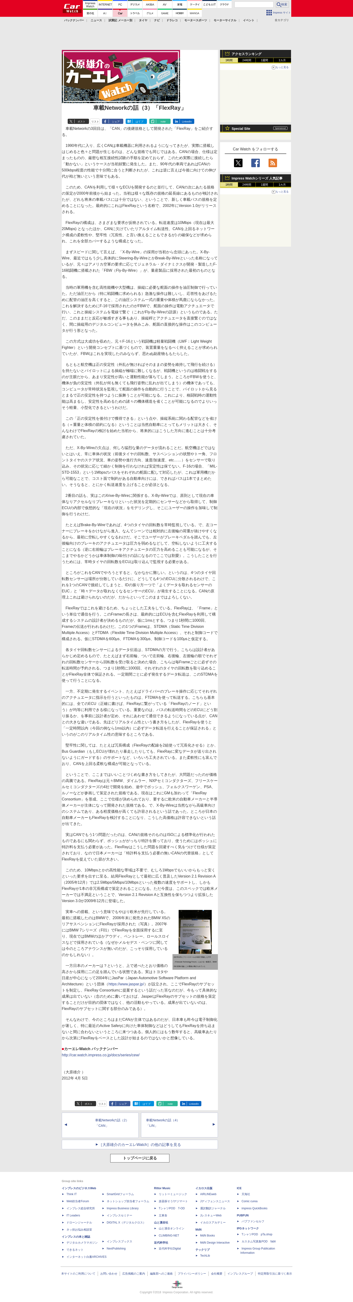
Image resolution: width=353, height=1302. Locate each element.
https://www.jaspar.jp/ (126, 984)
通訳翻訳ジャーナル (213, 1208)
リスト (95, 121)
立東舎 (163, 1215)
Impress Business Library (123, 1208)
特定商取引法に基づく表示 (275, 1273)
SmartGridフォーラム (120, 1194)
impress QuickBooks (254, 1208)
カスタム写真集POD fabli (259, 1241)
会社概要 (216, 1273)
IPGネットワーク (248, 1228)
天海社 (246, 1194)
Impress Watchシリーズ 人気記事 (257, 178)
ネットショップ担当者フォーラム (128, 1201)
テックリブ (202, 1249)
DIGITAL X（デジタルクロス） (126, 1222)
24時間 (246, 60)
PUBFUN (243, 1215)
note (163, 121)
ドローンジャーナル (79, 1222)
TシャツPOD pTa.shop (257, 1234)
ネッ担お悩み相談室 (79, 1229)
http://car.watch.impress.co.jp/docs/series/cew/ (101, 1055)
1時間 (229, 60)
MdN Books (207, 1235)
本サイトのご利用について (78, 1273)
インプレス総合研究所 (80, 1208)
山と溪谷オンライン (171, 1228)
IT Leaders (73, 1215)
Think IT (71, 1194)
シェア (116, 121)
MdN (198, 1229)
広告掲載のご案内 (133, 1273)
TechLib (205, 1255)
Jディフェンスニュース (215, 1201)
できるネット (75, 1249)
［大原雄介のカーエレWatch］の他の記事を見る (140, 1145)
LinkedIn (187, 121)
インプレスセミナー (119, 1215)
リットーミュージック (173, 1194)
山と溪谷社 (161, 1222)
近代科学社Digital (170, 1248)
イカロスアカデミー (213, 1222)
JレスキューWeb (210, 1215)
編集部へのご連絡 (161, 1273)
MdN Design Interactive (215, 1242)
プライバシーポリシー (192, 1273)
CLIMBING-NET (169, 1235)
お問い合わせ (108, 1273)
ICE (239, 1188)
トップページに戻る (140, 1158)
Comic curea (249, 1201)
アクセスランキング (246, 54)
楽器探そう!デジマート (173, 1201)
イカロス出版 (203, 1188)
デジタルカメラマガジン (82, 1242)
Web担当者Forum (77, 1201)
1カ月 (282, 60)
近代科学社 (161, 1242)
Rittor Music (162, 1188)
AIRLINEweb (208, 1194)
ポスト (81, 121)
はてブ (139, 121)
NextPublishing (116, 1248)
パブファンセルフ (253, 1221)
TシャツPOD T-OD (172, 1208)
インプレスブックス (119, 1241)
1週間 (264, 60)
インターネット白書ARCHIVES (86, 1256)
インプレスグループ (240, 1273)
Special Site (241, 129)
